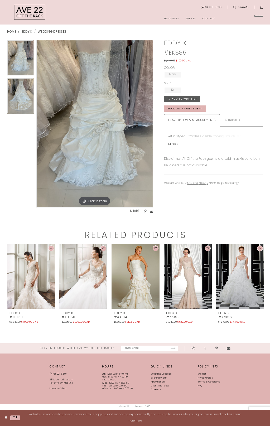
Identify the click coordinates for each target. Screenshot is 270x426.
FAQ (200, 386)
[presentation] (31, 276)
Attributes (233, 120)
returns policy (197, 183)
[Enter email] (149, 348)
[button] (261, 7)
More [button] (173, 145)
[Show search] (241, 7)
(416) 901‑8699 (58, 374)
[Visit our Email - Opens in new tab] (240, 348)
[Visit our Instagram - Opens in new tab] (205, 348)
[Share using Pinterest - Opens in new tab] (145, 211)
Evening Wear (159, 378)
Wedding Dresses (52, 31)
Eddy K (27, 31)
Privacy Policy (205, 378)
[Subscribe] (185, 348)
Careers (156, 390)
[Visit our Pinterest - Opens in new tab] (228, 348)
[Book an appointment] (244, 18)
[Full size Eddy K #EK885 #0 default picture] (95, 123)
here (139, 420)
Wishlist (202, 374)
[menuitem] (244, 18)
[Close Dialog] (6, 417)
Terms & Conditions (209, 382)
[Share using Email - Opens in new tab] (151, 211)
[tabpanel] (20, 59)
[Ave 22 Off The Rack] (30, 12)
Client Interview (160, 386)
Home (11, 31)
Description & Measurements (192, 120)
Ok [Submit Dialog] (15, 417)
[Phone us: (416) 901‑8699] (211, 7)
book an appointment (185, 109)
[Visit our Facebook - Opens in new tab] (217, 348)
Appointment (158, 382)
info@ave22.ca (58, 389)
